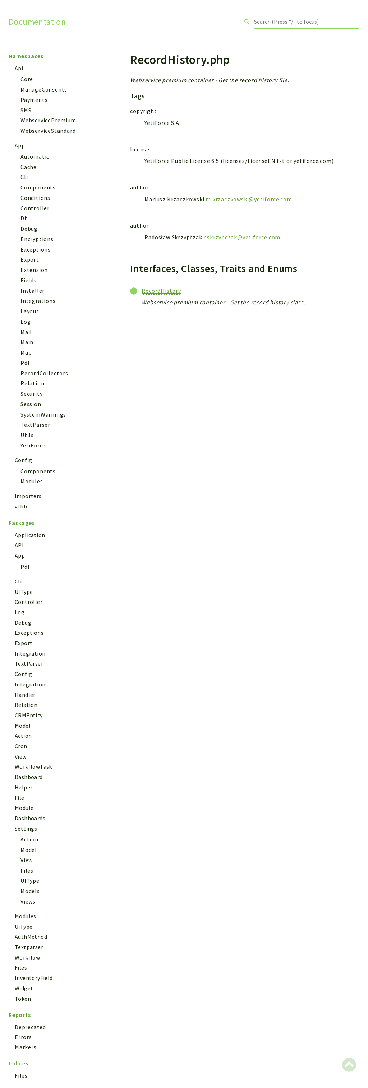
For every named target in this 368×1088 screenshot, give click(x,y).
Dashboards (30, 818)
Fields (28, 280)
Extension (34, 269)
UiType (23, 926)
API (19, 545)
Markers (26, 1047)
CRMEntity (29, 715)
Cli (24, 176)
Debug (29, 228)
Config (23, 460)
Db (24, 218)
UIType (24, 591)
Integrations (38, 300)
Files (26, 870)
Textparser (29, 947)
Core (26, 79)
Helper (23, 787)
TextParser (35, 424)
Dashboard (29, 776)
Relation (32, 383)
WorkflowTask (33, 766)
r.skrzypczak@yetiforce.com (241, 237)
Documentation (37, 21)
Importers (28, 496)
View (21, 756)
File (19, 797)
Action (23, 735)
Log (25, 321)
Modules (31, 481)
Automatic (34, 156)
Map (26, 352)
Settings (26, 828)
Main (26, 342)
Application (30, 535)
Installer (32, 290)
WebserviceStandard (47, 130)
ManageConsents (43, 89)
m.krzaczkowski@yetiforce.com (249, 199)
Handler (25, 694)
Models (30, 891)
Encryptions (37, 239)
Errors (23, 1037)
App (20, 145)
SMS (25, 110)
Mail (26, 332)
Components (38, 187)
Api (19, 68)
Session (30, 404)
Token (23, 998)
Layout (29, 311)
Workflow (27, 957)
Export (29, 259)
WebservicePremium (48, 120)
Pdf (25, 362)
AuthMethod (31, 936)
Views (28, 901)
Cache (28, 166)
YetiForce (33, 445)
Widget (24, 988)
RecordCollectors (44, 373)
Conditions (35, 197)
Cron (21, 746)
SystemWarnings (43, 414)
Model (23, 725)
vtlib (21, 506)
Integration (30, 653)
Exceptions (35, 249)
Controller (35, 208)
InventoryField (34, 977)
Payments (33, 99)
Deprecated (30, 1027)
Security (31, 393)
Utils (27, 435)
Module (24, 807)
